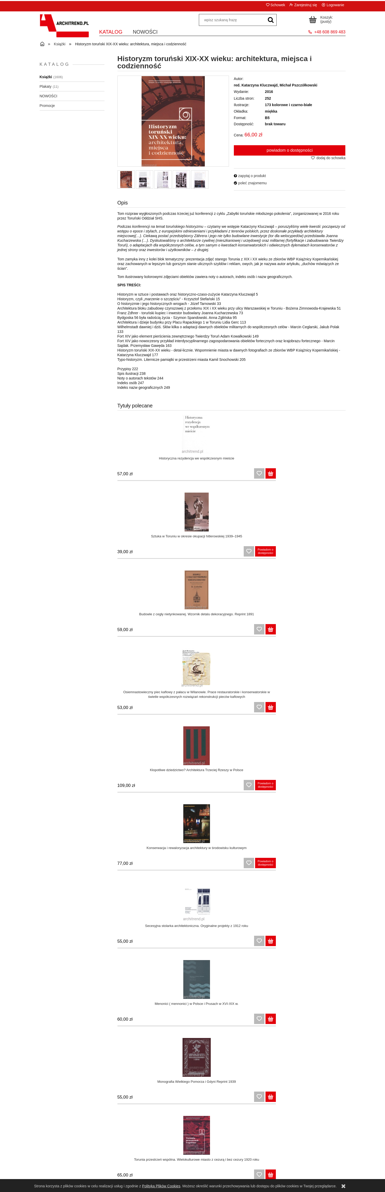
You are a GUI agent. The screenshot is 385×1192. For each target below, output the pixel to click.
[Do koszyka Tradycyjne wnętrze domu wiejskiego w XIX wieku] (160, 943)
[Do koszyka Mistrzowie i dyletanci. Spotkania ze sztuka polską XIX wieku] (340, 943)
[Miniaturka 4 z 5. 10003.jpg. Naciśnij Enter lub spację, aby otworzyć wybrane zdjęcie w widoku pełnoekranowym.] (181, 179)
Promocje (47, 106)
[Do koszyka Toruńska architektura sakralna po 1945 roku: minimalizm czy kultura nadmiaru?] (340, 787)
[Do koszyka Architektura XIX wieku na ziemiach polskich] (340, 865)
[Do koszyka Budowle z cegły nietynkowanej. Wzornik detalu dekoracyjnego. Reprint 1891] (280, 476)
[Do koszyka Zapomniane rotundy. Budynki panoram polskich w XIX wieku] (280, 943)
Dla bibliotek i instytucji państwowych (231, 1174)
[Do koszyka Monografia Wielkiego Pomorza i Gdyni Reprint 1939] (160, 631)
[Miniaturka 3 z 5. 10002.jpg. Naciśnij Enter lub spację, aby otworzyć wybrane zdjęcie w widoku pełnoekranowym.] (163, 179)
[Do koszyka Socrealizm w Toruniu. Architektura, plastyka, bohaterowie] (340, 631)
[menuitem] (111, 32)
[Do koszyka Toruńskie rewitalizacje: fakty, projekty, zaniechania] (340, 709)
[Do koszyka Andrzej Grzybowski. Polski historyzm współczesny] (340, 1099)
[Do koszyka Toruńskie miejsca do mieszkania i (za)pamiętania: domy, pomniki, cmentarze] (160, 709)
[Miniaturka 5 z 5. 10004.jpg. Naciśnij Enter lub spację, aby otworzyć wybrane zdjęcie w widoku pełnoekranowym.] (200, 179)
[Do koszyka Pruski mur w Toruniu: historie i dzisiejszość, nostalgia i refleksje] (340, 1021)
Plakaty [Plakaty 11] (46, 86)
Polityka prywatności (77, 1174)
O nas (307, 1167)
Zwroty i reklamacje (78, 1167)
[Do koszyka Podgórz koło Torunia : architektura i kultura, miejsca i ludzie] (220, 865)
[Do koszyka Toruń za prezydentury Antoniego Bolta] (280, 1021)
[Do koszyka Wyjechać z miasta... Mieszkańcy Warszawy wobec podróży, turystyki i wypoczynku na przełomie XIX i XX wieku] (160, 1021)
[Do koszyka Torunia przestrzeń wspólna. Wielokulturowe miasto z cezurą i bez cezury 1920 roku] (220, 631)
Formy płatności (231, 1167)
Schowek (277, 5)
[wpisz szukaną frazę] (270, 20)
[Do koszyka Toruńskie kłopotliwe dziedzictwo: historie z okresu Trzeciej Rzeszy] (280, 709)
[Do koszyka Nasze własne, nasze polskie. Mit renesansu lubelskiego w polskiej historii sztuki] (280, 1099)
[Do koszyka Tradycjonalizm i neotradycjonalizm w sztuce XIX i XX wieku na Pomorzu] (160, 1099)
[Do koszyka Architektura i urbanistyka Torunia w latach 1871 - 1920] (220, 1021)
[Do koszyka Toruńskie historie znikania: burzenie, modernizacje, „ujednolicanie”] (160, 787)
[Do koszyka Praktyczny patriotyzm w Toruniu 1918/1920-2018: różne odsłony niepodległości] (280, 865)
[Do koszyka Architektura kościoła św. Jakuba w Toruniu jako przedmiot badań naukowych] (220, 709)
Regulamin (78, 1161)
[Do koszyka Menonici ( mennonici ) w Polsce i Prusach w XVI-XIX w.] (340, 554)
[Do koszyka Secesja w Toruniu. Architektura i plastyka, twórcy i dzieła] (280, 631)
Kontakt (307, 1161)
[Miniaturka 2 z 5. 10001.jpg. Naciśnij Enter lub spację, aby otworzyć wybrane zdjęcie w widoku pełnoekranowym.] (144, 179)
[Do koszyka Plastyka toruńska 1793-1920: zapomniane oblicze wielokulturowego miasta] (220, 787)
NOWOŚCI (48, 96)
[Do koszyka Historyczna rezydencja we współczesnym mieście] (160, 476)
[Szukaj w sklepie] (232, 20)
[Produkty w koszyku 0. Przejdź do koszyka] (322, 19)
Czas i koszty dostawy (231, 1161)
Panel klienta (154, 1161)
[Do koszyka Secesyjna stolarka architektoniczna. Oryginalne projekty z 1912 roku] (280, 554)
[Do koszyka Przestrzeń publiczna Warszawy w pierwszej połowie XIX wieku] (220, 943)
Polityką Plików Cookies (161, 1186)
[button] (250, 176)
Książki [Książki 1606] (46, 77)
